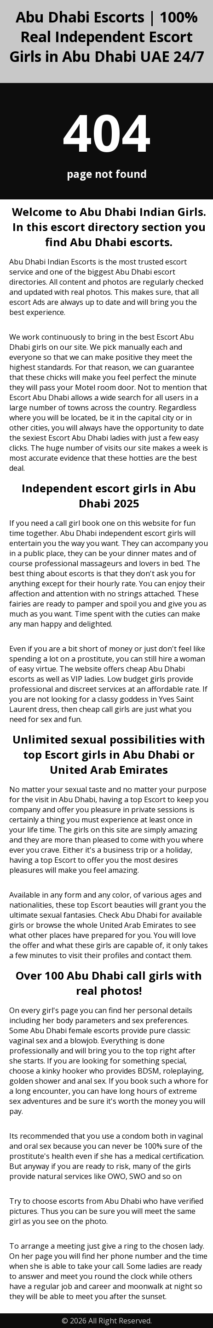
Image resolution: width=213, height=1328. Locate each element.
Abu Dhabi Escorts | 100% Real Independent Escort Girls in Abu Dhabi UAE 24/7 (106, 36)
